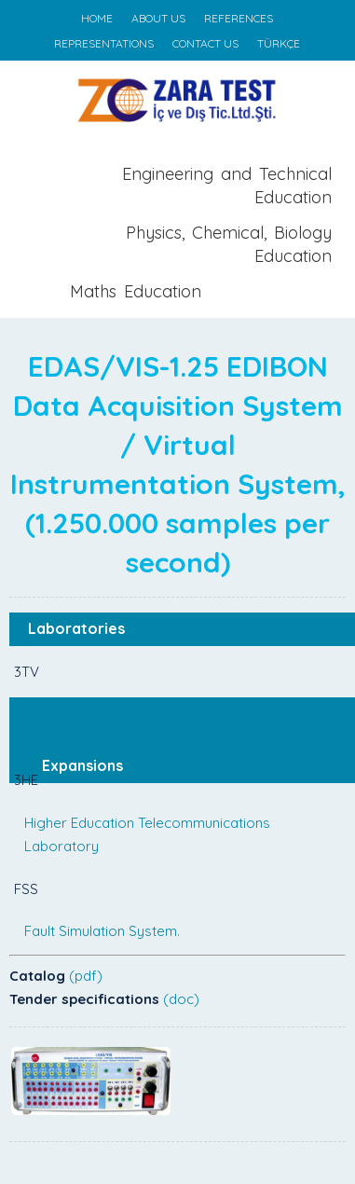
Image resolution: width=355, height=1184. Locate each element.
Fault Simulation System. (102, 931)
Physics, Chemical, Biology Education (229, 245)
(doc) (181, 999)
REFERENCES (238, 18)
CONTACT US (205, 43)
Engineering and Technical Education (227, 186)
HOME (97, 18)
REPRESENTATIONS (104, 43)
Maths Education (135, 291)
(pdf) (85, 975)
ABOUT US (158, 18)
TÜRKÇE (278, 43)
